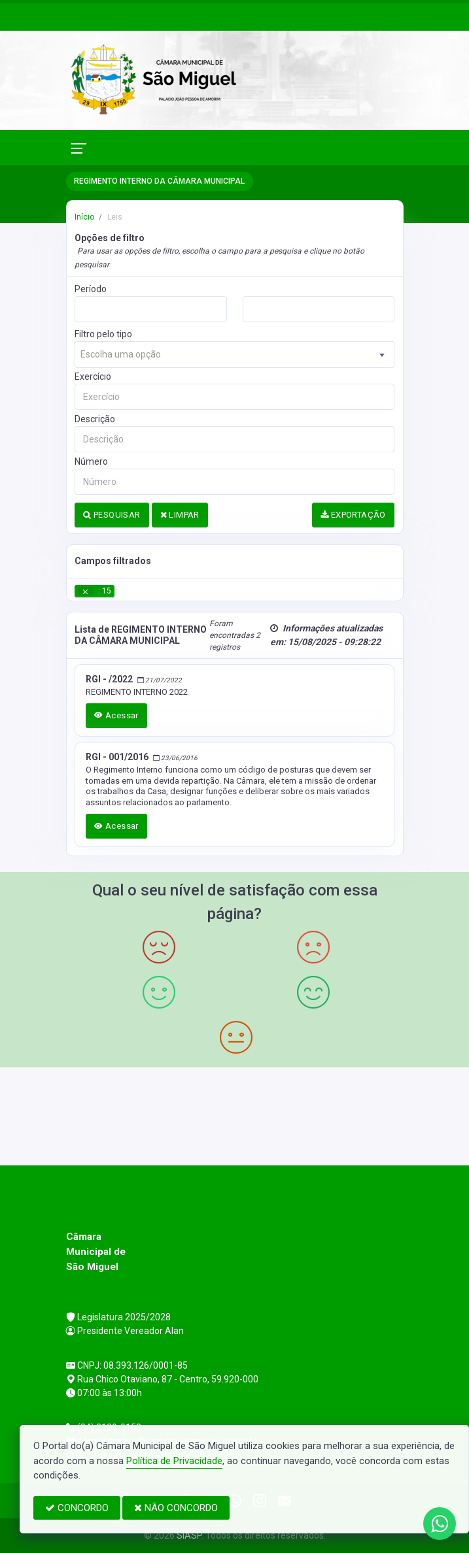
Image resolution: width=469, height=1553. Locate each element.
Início (84, 217)
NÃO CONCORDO (176, 1508)
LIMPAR (180, 515)
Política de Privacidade (174, 1461)
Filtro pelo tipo (103, 334)
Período (91, 289)
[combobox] (234, 354)
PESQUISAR (111, 515)
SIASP (189, 1535)
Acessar (116, 715)
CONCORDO (77, 1508)
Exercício (93, 376)
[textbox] (234, 354)
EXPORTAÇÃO (353, 515)
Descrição (95, 419)
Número (91, 461)
